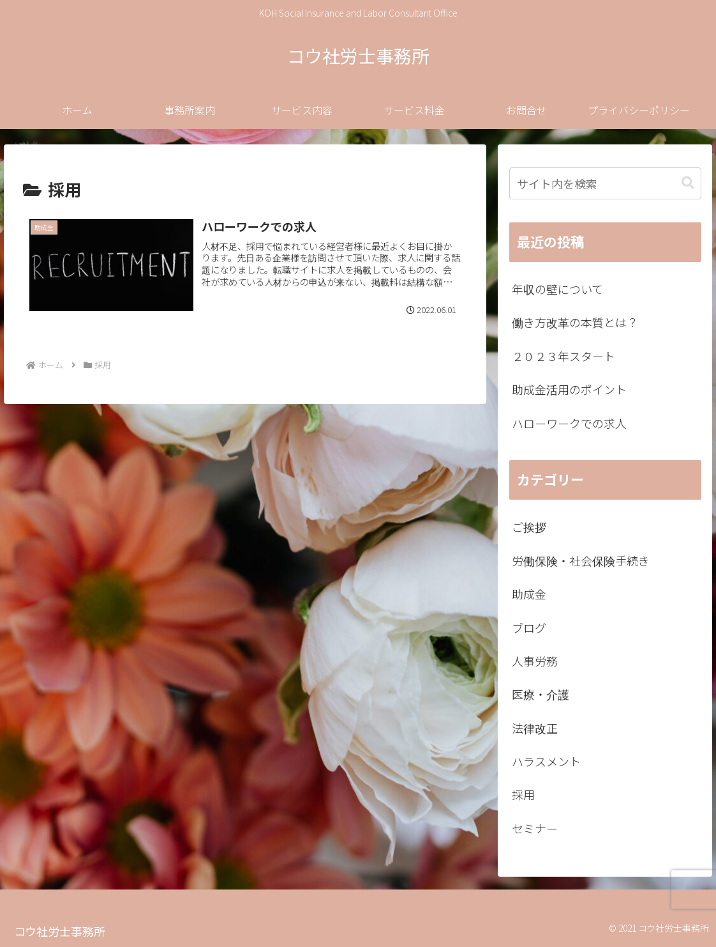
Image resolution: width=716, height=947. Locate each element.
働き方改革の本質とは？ (575, 322)
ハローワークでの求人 (569, 423)
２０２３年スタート (563, 356)
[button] (687, 183)
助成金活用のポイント (569, 389)
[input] (605, 183)
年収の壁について (557, 289)
